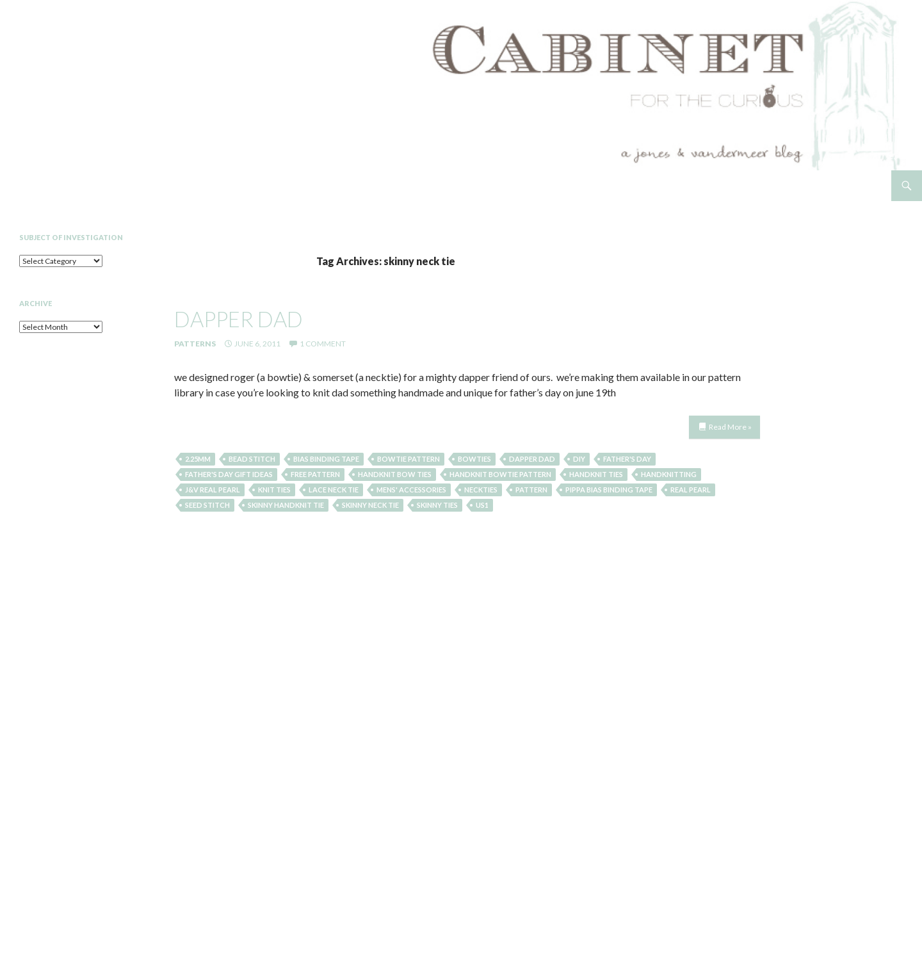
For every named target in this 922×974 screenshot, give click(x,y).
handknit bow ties (395, 474)
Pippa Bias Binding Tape (608, 489)
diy (579, 459)
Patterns (195, 343)
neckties (480, 489)
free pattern (315, 474)
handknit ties (596, 474)
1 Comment (323, 343)
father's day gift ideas (229, 474)
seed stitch (207, 505)
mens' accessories (411, 489)
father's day (627, 459)
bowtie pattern (408, 459)
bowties (474, 459)
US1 (482, 505)
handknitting (669, 474)
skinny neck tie (370, 505)
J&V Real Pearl (212, 489)
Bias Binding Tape (326, 459)
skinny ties (437, 505)
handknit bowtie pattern (500, 474)
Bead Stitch (252, 459)
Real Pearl (690, 489)
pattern (531, 489)
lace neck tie (334, 489)
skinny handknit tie (286, 505)
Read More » (730, 427)
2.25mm (198, 459)
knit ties (274, 489)
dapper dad (238, 319)
